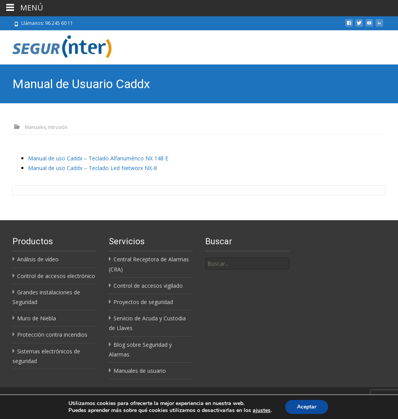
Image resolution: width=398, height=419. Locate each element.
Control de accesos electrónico (56, 276)
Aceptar (306, 406)
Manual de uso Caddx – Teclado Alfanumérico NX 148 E (98, 158)
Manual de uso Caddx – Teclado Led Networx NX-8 (92, 168)
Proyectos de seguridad (143, 302)
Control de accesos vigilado (148, 285)
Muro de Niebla (36, 318)
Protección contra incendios (52, 334)
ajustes (262, 410)
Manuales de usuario (139, 370)
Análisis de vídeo (38, 259)
